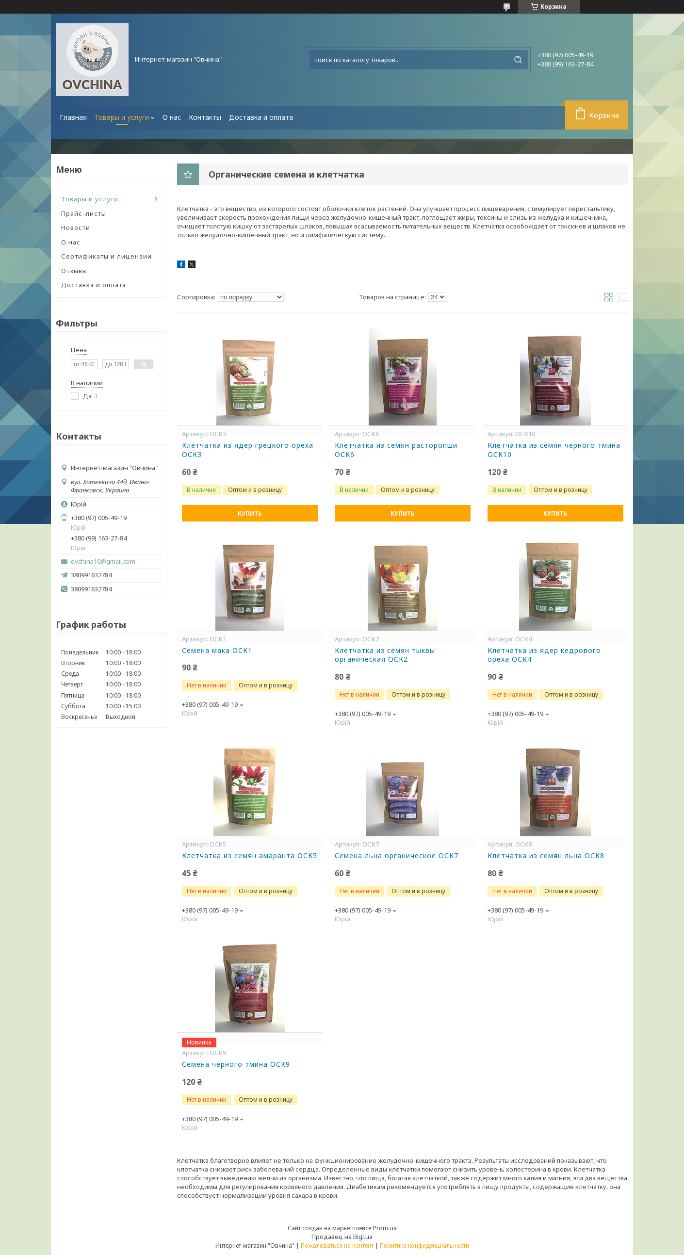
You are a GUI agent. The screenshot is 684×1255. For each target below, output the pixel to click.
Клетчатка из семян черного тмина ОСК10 (554, 450)
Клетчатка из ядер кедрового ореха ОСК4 (544, 655)
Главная (73, 117)
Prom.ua (385, 1227)
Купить (250, 513)
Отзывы (74, 270)
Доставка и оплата (261, 117)
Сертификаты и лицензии (106, 256)
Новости (75, 227)
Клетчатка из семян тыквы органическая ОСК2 (385, 655)
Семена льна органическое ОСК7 (396, 855)
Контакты (205, 117)
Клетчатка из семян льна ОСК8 (546, 855)
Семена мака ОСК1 (217, 650)
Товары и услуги (122, 117)
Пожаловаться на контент (337, 1245)
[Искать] (518, 59)
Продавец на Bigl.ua (342, 1236)
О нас (172, 117)
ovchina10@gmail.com (103, 561)
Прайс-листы (83, 213)
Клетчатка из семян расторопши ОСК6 (396, 450)
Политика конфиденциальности (424, 1245)
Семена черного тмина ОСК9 (236, 1064)
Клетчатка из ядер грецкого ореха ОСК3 (247, 450)
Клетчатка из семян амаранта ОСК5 (249, 855)
